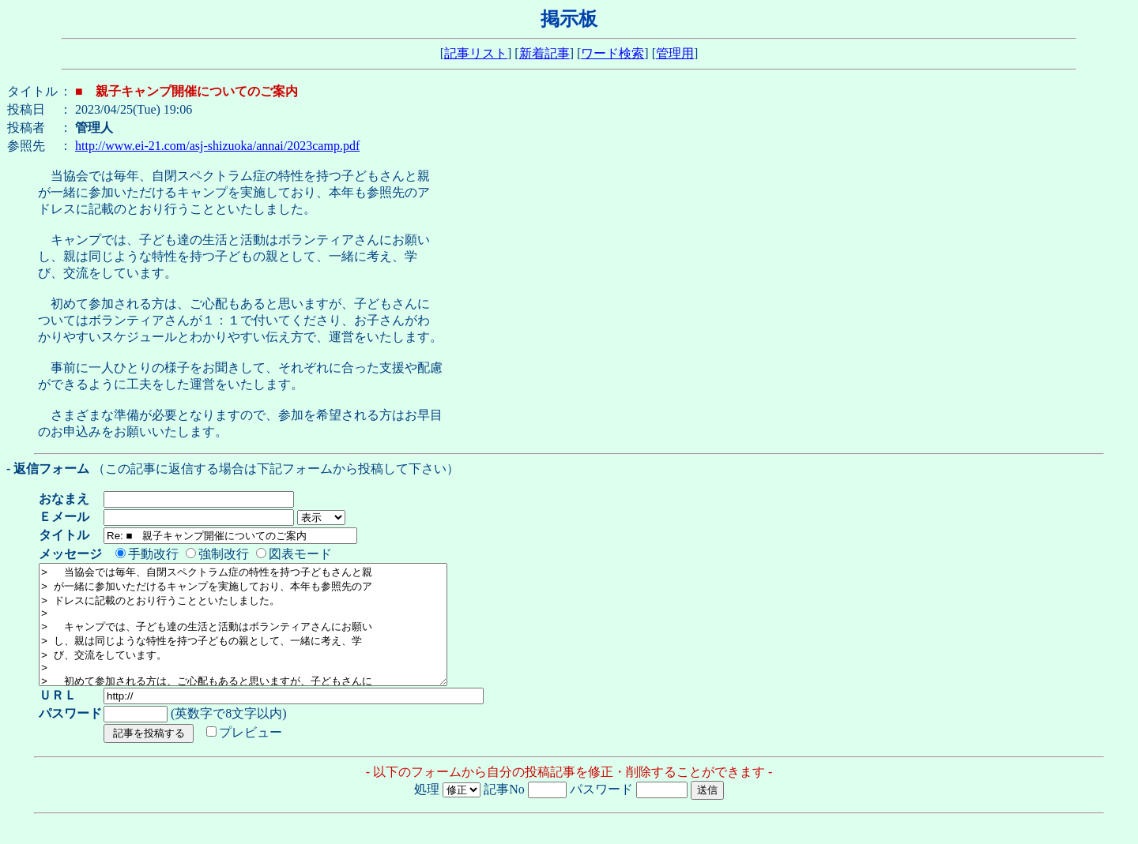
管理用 (675, 53)
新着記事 (544, 53)
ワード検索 (612, 53)
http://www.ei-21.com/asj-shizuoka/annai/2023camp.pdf (217, 145)
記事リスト (475, 53)
